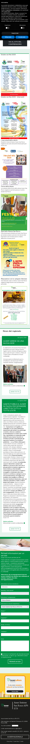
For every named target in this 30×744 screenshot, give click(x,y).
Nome (3, 611)
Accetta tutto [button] (21, 37)
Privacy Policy (9, 741)
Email (5, 625)
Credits (21, 741)
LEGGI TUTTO (15, 391)
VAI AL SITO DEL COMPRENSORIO (15, 43)
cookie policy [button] (7, 11)
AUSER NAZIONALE (15, 737)
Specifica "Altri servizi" (7, 590)
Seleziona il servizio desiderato (9, 584)
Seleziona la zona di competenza (10, 604)
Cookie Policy (16, 741)
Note (2, 639)
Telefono (4, 631)
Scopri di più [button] (15, 33)
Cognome (4, 618)
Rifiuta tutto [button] (8, 37)
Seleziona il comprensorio (8, 597)
